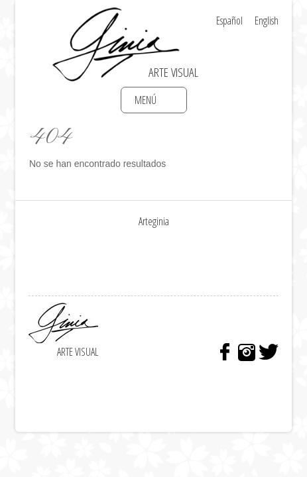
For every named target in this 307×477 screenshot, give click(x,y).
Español (229, 20)
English (266, 20)
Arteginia (154, 221)
